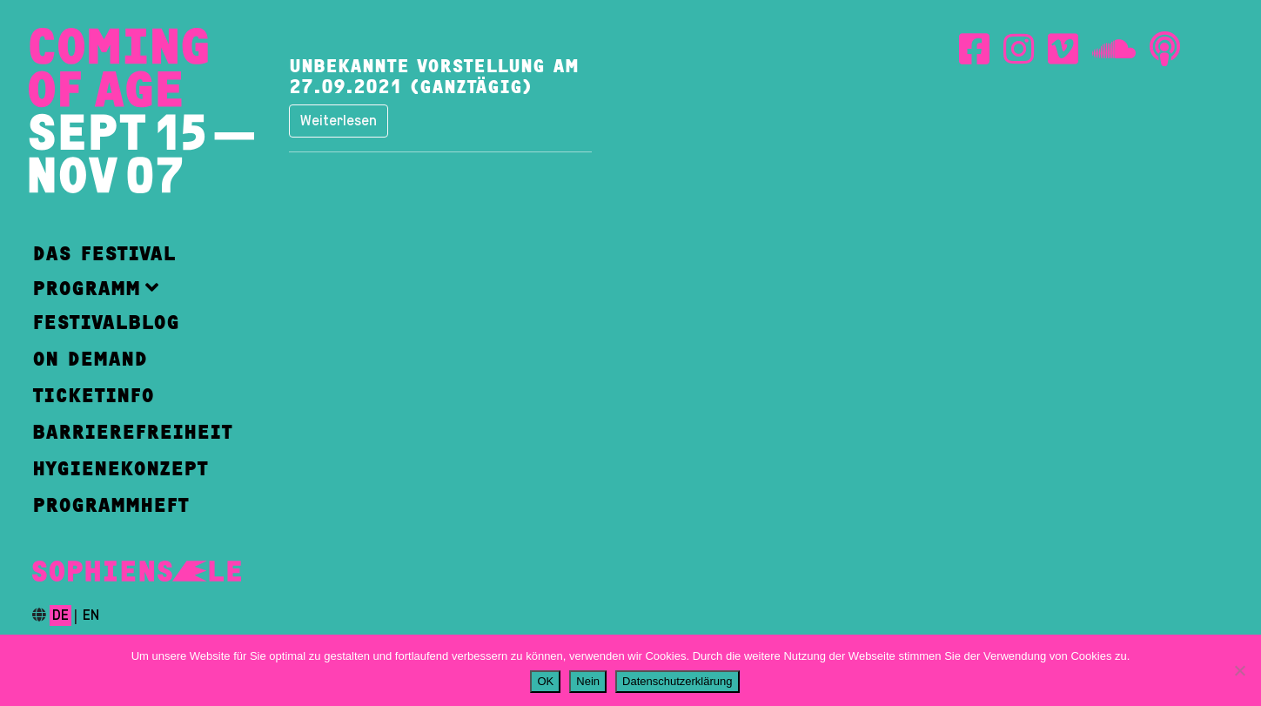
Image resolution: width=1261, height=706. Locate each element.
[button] (132, 288)
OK (545, 681)
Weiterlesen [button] (338, 121)
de (60, 615)
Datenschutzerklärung (677, 681)
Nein (588, 681)
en (91, 615)
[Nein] (1239, 670)
